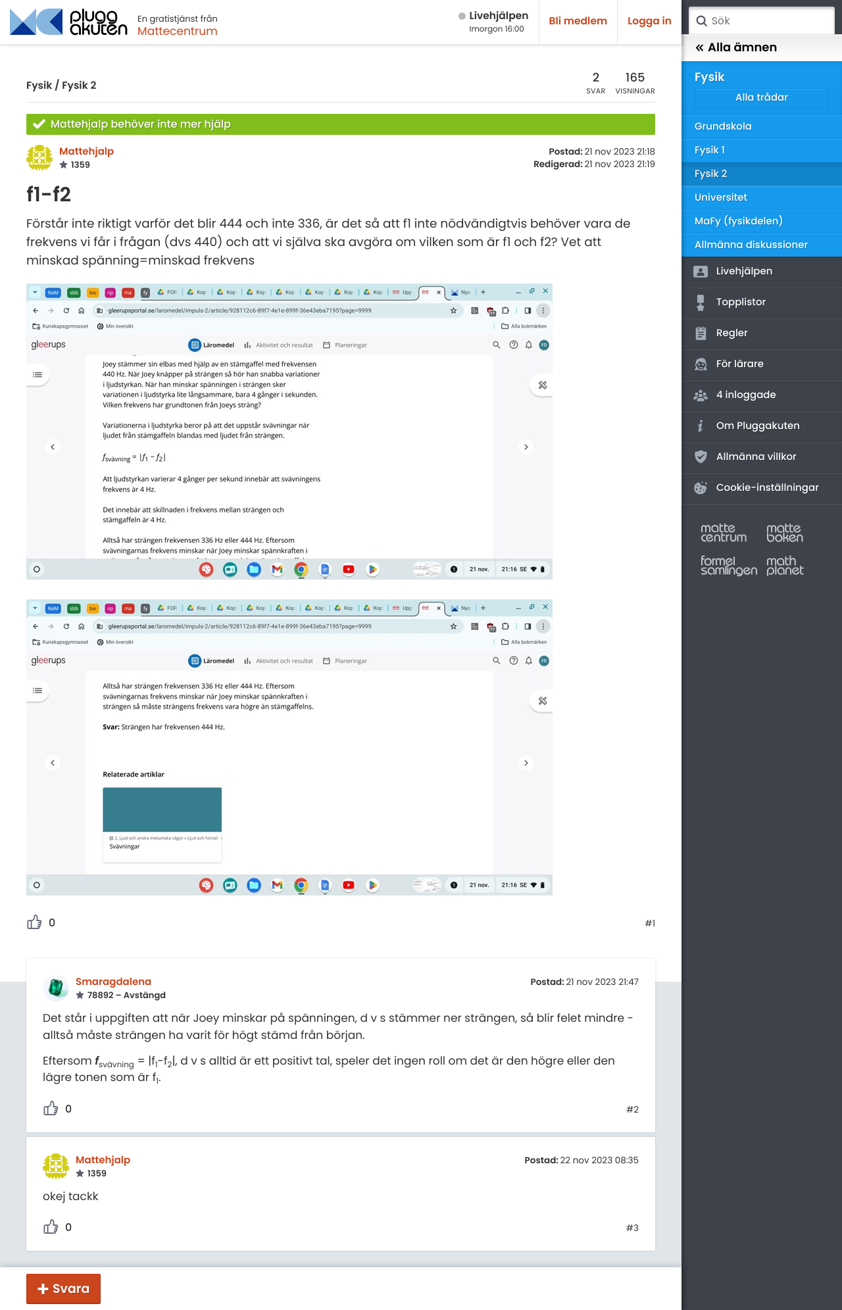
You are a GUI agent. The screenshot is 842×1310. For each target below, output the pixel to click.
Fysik (39, 86)
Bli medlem (578, 21)
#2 (632, 1110)
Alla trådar (761, 98)
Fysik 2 (79, 86)
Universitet (721, 198)
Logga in (650, 21)
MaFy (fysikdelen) (739, 221)
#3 (632, 1228)
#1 (650, 924)
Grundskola (723, 127)
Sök (701, 21)
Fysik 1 (710, 150)
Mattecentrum (177, 31)
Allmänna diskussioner (751, 245)
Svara (71, 1288)
